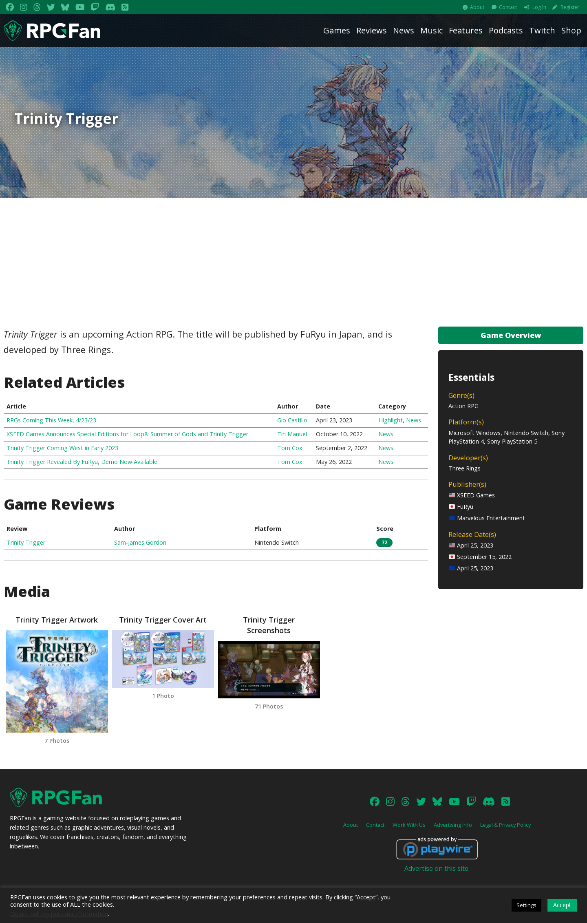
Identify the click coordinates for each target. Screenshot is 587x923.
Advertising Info (453, 824)
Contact (508, 7)
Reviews (371, 30)
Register (570, 7)
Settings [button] (526, 905)
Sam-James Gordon (140, 542)
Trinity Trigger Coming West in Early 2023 (62, 448)
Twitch (542, 30)
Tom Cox (289, 448)
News (403, 30)
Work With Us (409, 824)
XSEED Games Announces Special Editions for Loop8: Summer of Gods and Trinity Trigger (127, 434)
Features (466, 30)
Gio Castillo (292, 420)
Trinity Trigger (26, 542)
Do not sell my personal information (59, 914)
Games (336, 30)
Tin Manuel (292, 434)
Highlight (390, 420)
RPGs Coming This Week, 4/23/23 (51, 420)
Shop (571, 30)
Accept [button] (562, 905)
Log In (539, 7)
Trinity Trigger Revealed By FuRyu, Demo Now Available (82, 462)
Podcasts (506, 30)
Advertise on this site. (437, 868)
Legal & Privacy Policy (505, 824)
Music (431, 30)
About (477, 7)
